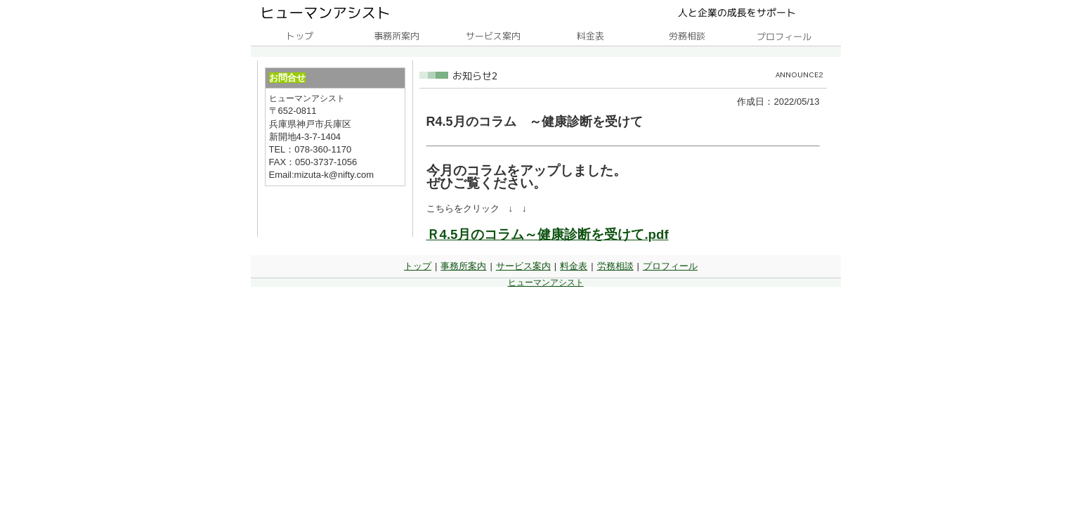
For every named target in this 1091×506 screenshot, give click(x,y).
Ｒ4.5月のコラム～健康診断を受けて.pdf (547, 234)
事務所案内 (463, 266)
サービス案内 (523, 266)
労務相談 (615, 266)
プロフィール (670, 266)
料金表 (573, 266)
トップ (417, 266)
